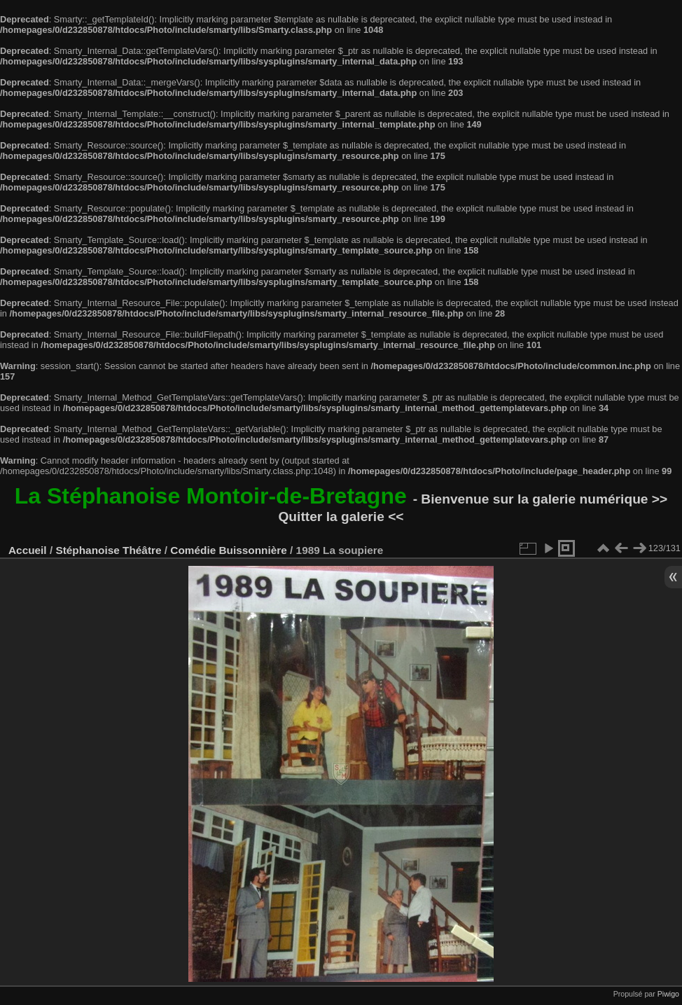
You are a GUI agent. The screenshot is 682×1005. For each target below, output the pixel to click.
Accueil (27, 550)
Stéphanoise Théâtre (108, 550)
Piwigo (668, 994)
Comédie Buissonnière (228, 550)
